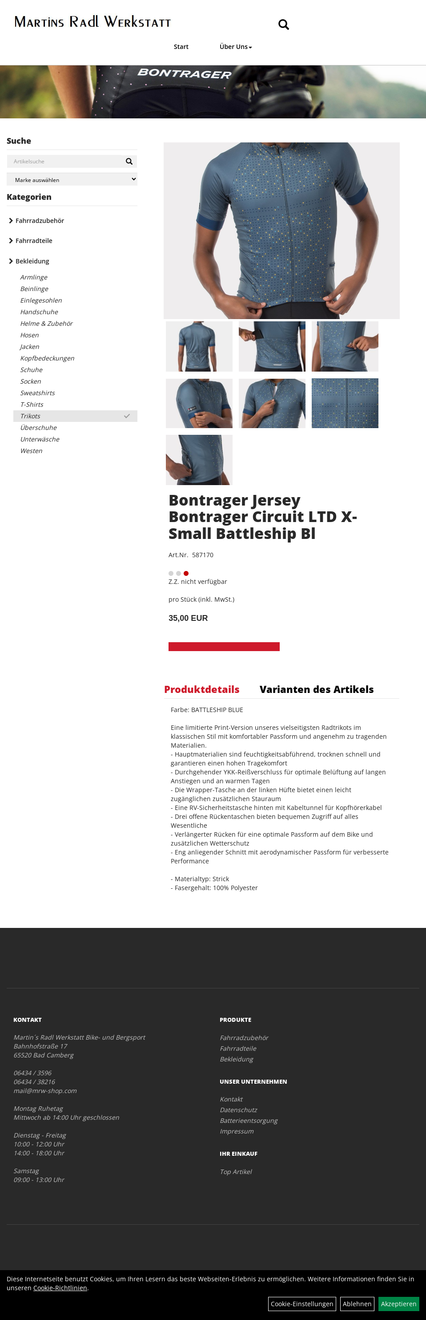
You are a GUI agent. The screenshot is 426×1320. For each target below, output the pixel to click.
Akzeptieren (399, 1304)
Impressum (236, 1131)
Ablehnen (357, 1304)
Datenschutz (238, 1109)
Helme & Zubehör (46, 323)
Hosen (29, 335)
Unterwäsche (39, 439)
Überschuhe (38, 427)
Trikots (30, 416)
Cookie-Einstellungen (302, 1304)
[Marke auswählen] (72, 179)
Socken (30, 381)
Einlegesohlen (41, 300)
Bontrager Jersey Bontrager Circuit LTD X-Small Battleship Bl (263, 516)
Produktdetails (202, 689)
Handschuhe (39, 312)
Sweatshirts (37, 393)
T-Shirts (31, 404)
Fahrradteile (34, 240)
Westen (31, 450)
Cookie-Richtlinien (60, 1288)
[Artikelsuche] (283, 25)
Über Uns (236, 46)
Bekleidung (32, 261)
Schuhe (31, 369)
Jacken (29, 346)
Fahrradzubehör (40, 220)
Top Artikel (236, 1171)
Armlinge (33, 277)
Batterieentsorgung (248, 1120)
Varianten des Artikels (317, 689)
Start (181, 46)
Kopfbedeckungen (47, 358)
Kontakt (231, 1099)
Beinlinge (34, 288)
